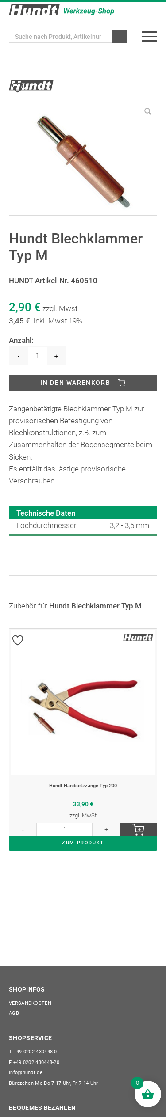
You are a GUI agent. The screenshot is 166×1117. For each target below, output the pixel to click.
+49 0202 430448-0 (33, 1051)
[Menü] (149, 36)
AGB (14, 1013)
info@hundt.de (25, 1072)
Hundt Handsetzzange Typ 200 (83, 786)
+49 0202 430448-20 (34, 1062)
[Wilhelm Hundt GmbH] (61, 9)
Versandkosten (30, 1003)
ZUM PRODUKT (83, 843)
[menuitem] (149, 36)
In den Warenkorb (76, 382)
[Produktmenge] (37, 355)
